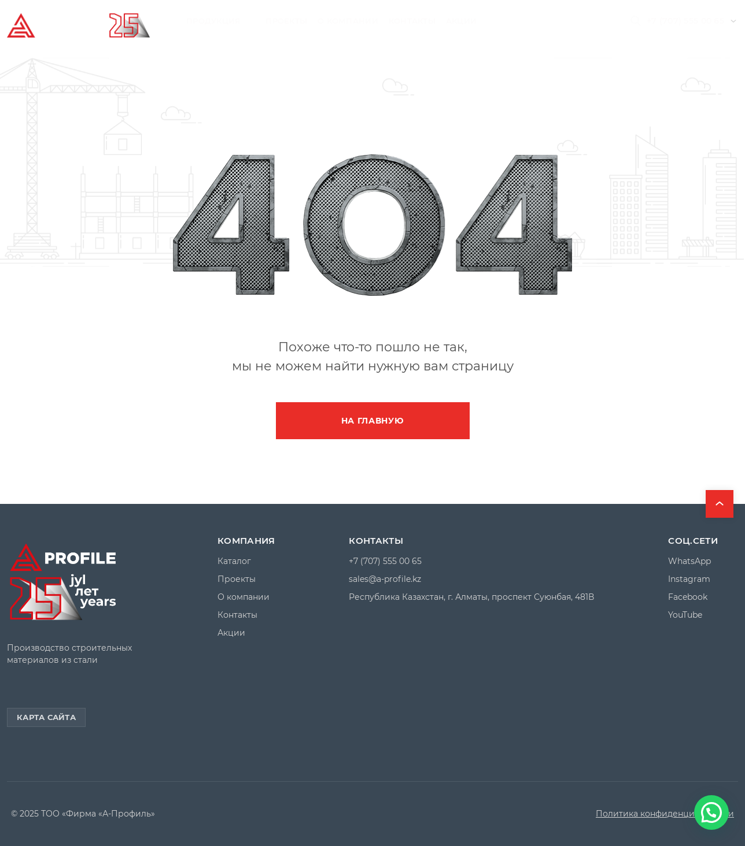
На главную (372, 420)
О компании (348, 20)
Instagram (689, 579)
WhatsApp (689, 561)
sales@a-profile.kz (385, 579)
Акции (461, 20)
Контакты (412, 20)
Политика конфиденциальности (665, 814)
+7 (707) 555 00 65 (685, 21)
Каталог (234, 561)
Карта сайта (46, 717)
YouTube (685, 615)
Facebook (687, 597)
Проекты (286, 20)
